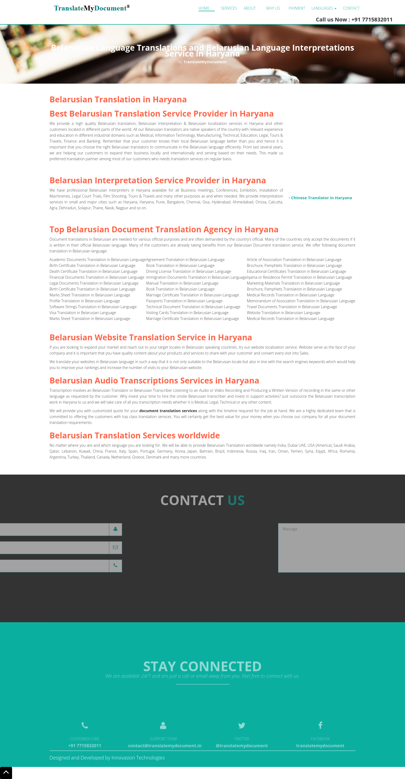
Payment (297, 8)
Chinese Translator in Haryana (321, 199)
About (250, 8)
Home (204, 8)
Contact (351, 8)
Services (229, 8)
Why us (273, 8)
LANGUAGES (324, 8)
